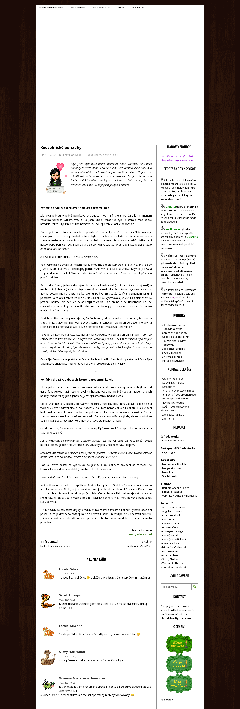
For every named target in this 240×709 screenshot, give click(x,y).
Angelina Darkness (173, 432)
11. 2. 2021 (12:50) (67, 550)
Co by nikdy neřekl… (173, 303)
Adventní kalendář (172, 299)
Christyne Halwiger (173, 451)
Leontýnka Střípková (174, 459)
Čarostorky (168, 307)
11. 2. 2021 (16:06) (67, 603)
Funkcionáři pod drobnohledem (180, 315)
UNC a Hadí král (172, 8)
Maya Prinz (168, 392)
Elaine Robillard (171, 436)
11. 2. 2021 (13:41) (67, 577)
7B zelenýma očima (173, 245)
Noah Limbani (170, 475)
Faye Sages (169, 372)
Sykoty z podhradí (172, 277)
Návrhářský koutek (173, 323)
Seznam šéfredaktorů (124, 8)
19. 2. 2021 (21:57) (67, 664)
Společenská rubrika (174, 269)
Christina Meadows (173, 361)
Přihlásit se (166, 620)
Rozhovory (168, 265)
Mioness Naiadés (172, 412)
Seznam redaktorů (93, 8)
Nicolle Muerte (170, 471)
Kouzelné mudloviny (99, 75)
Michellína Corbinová (174, 467)
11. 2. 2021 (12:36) (67, 520)
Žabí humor (169, 339)
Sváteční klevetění (172, 273)
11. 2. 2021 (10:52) (67, 494)
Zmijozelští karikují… (173, 335)
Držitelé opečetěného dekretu (57, 8)
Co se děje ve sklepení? (175, 257)
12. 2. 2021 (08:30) (67, 637)
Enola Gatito (169, 439)
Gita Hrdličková (170, 448)
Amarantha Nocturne (174, 427)
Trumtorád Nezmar (173, 483)
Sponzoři (150, 8)
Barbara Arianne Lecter (175, 408)
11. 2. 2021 (51, 75)
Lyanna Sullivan (171, 463)
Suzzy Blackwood (72, 75)
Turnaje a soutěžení (173, 281)
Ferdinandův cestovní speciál (178, 311)
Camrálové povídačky (174, 253)
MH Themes (93, 700)
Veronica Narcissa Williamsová (179, 416)
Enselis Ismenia (171, 443)
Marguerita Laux (171, 388)
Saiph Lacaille (170, 396)
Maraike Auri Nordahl (174, 384)
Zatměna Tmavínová (174, 487)
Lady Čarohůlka (171, 455)
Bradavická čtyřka (172, 249)
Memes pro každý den (175, 319)
